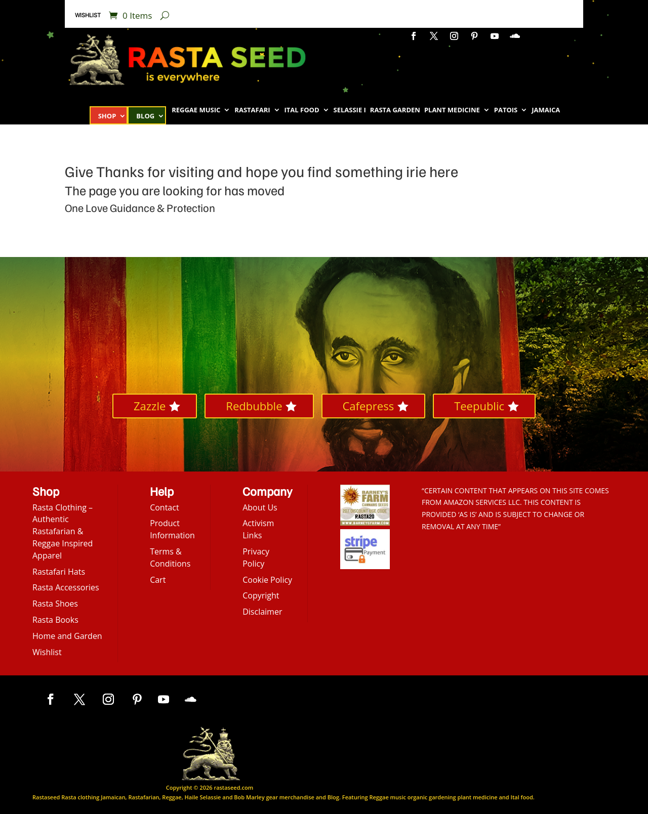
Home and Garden (67, 635)
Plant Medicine (452, 110)
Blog (145, 116)
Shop (107, 116)
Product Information (172, 529)
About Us (259, 507)
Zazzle (150, 405)
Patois (505, 110)
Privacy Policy (255, 557)
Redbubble (254, 405)
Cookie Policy (267, 579)
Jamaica (546, 110)
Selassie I (350, 110)
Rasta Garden (395, 110)
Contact (164, 507)
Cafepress (368, 405)
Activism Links (258, 529)
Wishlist (88, 15)
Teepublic (479, 405)
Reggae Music (196, 110)
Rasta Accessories (65, 587)
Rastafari (252, 110)
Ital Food (302, 110)
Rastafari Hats (58, 571)
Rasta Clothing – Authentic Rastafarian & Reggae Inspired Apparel (62, 531)
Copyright (260, 595)
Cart (158, 579)
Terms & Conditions (170, 557)
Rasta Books (55, 619)
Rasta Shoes (55, 603)
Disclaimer (262, 611)
